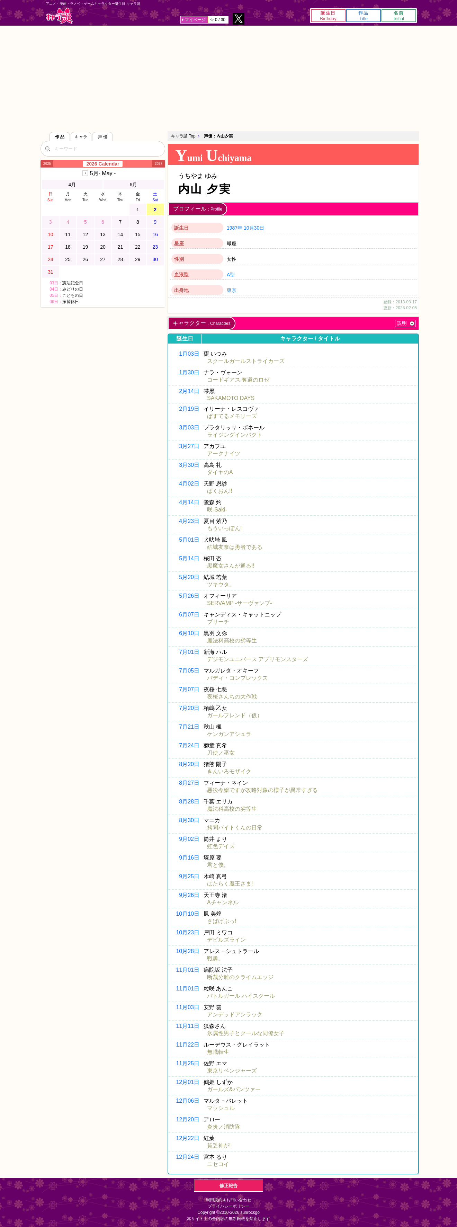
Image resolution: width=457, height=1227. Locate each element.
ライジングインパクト (234, 435)
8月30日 (189, 820)
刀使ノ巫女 (221, 753)
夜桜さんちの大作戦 (232, 697)
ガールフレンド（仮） (234, 715)
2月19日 (189, 409)
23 (155, 247)
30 (155, 259)
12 (85, 234)
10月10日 (187, 914)
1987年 (234, 228)
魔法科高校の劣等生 (232, 640)
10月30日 (254, 228)
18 (68, 247)
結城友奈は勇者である (234, 547)
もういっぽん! (224, 528)
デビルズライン (226, 940)
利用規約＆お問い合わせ (228, 1200)
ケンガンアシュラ (229, 734)
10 (50, 234)
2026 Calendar (103, 164)
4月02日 (189, 484)
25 (68, 259)
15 (138, 234)
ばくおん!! (219, 491)
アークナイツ (223, 453)
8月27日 (189, 783)
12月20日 (187, 1119)
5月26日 (189, 596)
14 (120, 234)
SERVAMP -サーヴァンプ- (239, 603)
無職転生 (218, 1052)
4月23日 (189, 521)
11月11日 (187, 1026)
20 (103, 247)
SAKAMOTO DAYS (230, 398)
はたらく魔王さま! (230, 884)
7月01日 (189, 652)
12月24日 (187, 1157)
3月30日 (189, 465)
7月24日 (189, 745)
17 (50, 247)
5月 (103, 173)
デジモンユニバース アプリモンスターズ (257, 659)
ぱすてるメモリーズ (232, 416)
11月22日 (187, 1045)
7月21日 (189, 727)
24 (50, 259)
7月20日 (189, 708)
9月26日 (189, 895)
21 (120, 247)
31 (50, 272)
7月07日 (189, 689)
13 (103, 234)
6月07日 (189, 614)
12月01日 (187, 1082)
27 (103, 259)
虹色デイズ (221, 846)
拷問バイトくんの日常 (234, 827)
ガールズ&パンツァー (234, 1089)
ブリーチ (218, 622)
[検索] (47, 148)
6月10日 (189, 633)
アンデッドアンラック (234, 1014)
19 (85, 247)
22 (138, 247)
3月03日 (189, 427)
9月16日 (189, 858)
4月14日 (189, 502)
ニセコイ (218, 1164)
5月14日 (189, 558)
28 (120, 259)
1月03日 (189, 354)
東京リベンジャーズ (232, 1071)
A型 (231, 274)
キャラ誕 (59, 16)
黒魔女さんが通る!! (230, 566)
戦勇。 (215, 958)
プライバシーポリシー (228, 1206)
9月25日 (189, 876)
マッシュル (221, 1108)
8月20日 (189, 764)
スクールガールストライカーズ (246, 361)
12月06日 (187, 1101)
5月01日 (189, 540)
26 (85, 259)
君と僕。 (218, 865)
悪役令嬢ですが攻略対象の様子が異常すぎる (262, 790)
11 (68, 234)
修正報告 (228, 1185)
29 (138, 259)
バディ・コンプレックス (237, 678)
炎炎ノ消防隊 (223, 1127)
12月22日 (187, 1138)
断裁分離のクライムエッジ (240, 977)
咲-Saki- (217, 510)
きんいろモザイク (229, 771)
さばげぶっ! (221, 921)
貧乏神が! (219, 1145)
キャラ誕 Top (183, 136)
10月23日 (187, 932)
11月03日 (187, 1007)
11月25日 (187, 1063)
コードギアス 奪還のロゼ (238, 380)
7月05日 (189, 671)
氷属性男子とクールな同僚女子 (246, 1033)
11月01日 (187, 970)
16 (155, 234)
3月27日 (189, 446)
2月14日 (189, 391)
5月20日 (189, 577)
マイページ (195, 19)
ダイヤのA (220, 472)
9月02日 (189, 839)
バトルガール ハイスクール (241, 996)
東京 (231, 290)
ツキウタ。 (221, 584)
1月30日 (189, 372)
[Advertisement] (228, 77)
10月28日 (187, 951)
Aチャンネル (223, 902)
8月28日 (189, 801)
